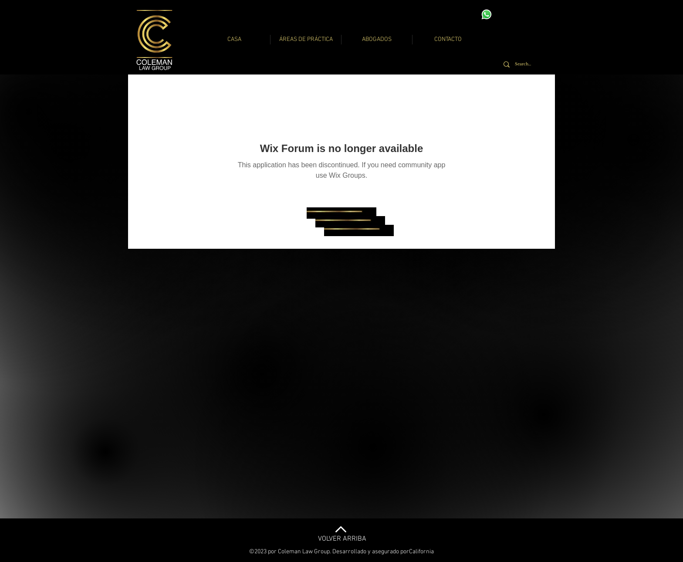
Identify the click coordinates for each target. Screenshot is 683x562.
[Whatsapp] (486, 14)
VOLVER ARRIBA (342, 539)
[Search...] (525, 64)
